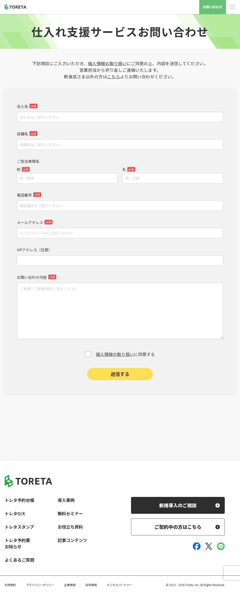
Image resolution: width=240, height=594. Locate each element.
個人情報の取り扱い (107, 63)
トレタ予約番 (17, 540)
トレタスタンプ (19, 527)
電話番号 (29, 195)
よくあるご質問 (19, 560)
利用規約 (10, 585)
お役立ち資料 (70, 527)
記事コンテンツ (72, 540)
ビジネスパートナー (119, 585)
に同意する (125, 354)
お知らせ (13, 546)
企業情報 (69, 585)
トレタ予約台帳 (19, 500)
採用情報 (91, 585)
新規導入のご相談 (178, 505)
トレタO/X (15, 513)
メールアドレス (34, 222)
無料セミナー (70, 513)
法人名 (27, 106)
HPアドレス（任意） (34, 250)
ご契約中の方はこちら (177, 526)
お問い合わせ (212, 6)
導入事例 (66, 500)
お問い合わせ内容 (36, 277)
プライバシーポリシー (40, 585)
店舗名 (27, 133)
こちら (113, 76)
